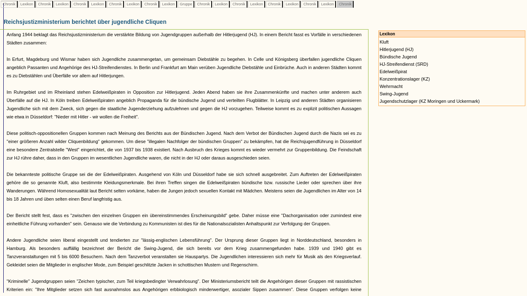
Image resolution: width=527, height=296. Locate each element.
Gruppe (186, 4)
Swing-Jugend (394, 93)
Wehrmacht (391, 86)
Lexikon (26, 4)
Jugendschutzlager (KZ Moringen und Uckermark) (430, 101)
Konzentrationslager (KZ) (405, 78)
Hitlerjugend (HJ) (397, 49)
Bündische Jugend (398, 56)
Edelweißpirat (393, 71)
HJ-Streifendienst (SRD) (404, 64)
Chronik (9, 4)
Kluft (384, 41)
